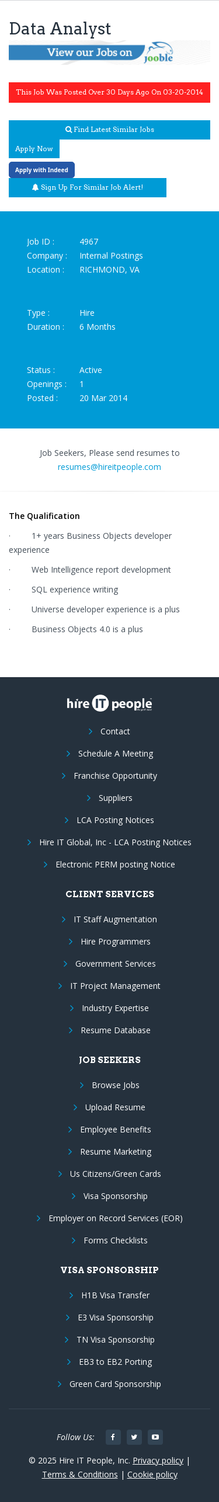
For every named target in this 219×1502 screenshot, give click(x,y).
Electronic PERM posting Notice (115, 864)
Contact (115, 731)
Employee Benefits (115, 1129)
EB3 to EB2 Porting (115, 1361)
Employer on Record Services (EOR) (115, 1218)
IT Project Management (115, 985)
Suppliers (116, 797)
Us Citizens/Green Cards (115, 1173)
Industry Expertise (115, 1007)
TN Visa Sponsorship (116, 1339)
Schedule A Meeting (115, 753)
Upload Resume (115, 1107)
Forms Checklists (116, 1240)
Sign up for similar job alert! (87, 187)
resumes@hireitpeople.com (109, 466)
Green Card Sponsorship (115, 1383)
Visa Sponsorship (116, 1195)
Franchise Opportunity (115, 775)
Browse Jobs (116, 1084)
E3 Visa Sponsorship (116, 1317)
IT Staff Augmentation (115, 919)
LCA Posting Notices (115, 819)
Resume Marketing (115, 1151)
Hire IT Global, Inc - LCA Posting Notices (115, 842)
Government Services (115, 963)
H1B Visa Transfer (115, 1295)
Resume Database (116, 1030)
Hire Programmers (116, 941)
